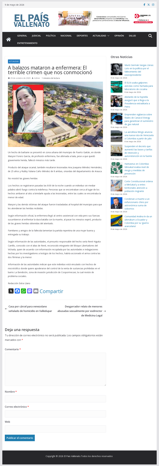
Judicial (36, 35)
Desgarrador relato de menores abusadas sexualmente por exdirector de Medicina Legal (81, 311)
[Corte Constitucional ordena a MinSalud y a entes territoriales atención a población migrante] (116, 185)
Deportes (82, 35)
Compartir (51, 291)
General (22, 35)
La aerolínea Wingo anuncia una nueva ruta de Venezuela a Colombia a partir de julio (139, 135)
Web (7, 421)
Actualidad (99, 35)
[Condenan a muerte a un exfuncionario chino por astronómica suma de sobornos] (116, 203)
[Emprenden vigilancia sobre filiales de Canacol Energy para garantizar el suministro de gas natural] (116, 118)
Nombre (11, 391)
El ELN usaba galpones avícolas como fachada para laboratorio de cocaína (139, 86)
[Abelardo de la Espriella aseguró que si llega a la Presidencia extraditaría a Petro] (116, 101)
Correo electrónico (17, 406)
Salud (132, 35)
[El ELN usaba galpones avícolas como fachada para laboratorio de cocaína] (116, 87)
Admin (37, 78)
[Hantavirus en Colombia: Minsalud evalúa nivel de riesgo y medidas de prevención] (116, 168)
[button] (107, 36)
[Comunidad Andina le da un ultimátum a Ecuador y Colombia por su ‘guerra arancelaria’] (116, 220)
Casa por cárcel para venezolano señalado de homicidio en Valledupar (28, 309)
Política (51, 35)
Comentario (13, 349)
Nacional (66, 35)
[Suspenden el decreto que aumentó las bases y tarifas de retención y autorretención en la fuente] (116, 150)
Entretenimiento (27, 43)
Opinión (119, 35)
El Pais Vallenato (72, 456)
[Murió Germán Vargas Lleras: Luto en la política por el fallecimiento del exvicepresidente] (116, 69)
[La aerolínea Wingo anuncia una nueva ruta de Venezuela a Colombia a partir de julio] (116, 136)
